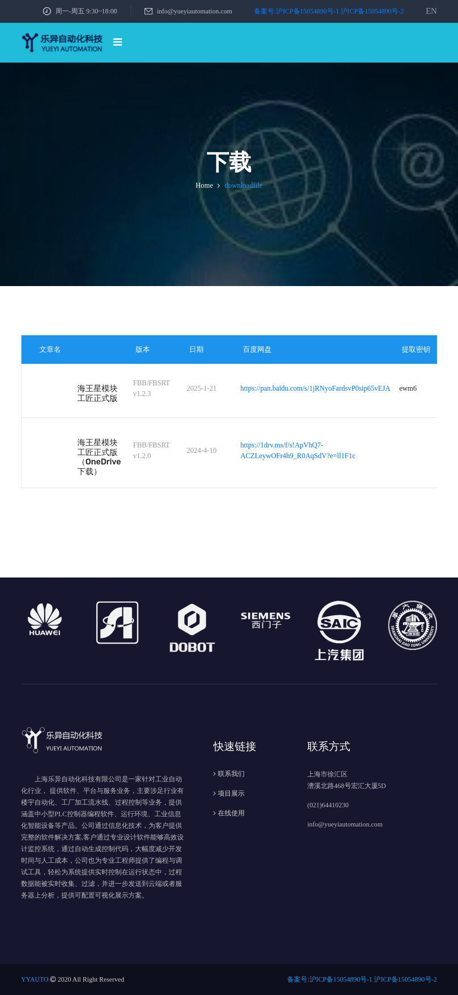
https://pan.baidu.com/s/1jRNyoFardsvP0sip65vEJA (315, 388)
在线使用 (231, 813)
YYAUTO (34, 979)
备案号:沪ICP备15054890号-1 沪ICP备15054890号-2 (329, 11)
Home (204, 185)
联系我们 (231, 773)
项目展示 (231, 793)
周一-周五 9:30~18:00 (80, 11)
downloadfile (243, 185)
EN (431, 11)
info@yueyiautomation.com (188, 11)
